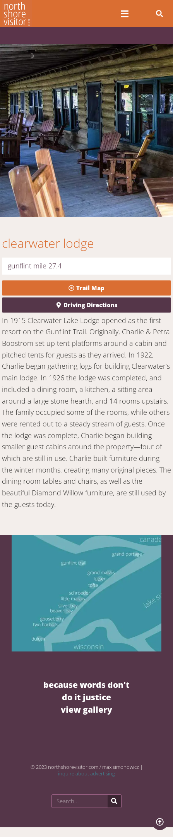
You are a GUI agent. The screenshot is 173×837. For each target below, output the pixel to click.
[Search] (114, 801)
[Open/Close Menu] (125, 14)
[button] (159, 13)
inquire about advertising (86, 773)
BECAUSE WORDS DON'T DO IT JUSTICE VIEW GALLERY (86, 697)
